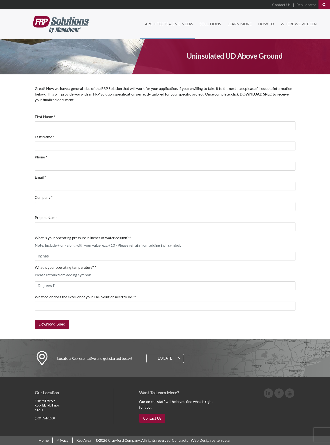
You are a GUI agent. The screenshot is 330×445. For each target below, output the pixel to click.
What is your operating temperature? (65, 267)
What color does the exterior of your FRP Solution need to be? (85, 297)
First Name (45, 116)
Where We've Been (299, 24)
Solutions (210, 24)
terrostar (223, 440)
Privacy (62, 440)
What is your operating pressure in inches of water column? (83, 237)
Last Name (44, 136)
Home (44, 440)
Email (40, 177)
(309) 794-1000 (45, 418)
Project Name (46, 217)
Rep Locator (306, 4)
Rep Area (83, 440)
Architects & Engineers (169, 24)
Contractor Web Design (191, 440)
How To (266, 24)
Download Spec (52, 324)
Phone (41, 157)
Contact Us (281, 4)
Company (44, 197)
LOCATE (165, 358)
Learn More (240, 24)
